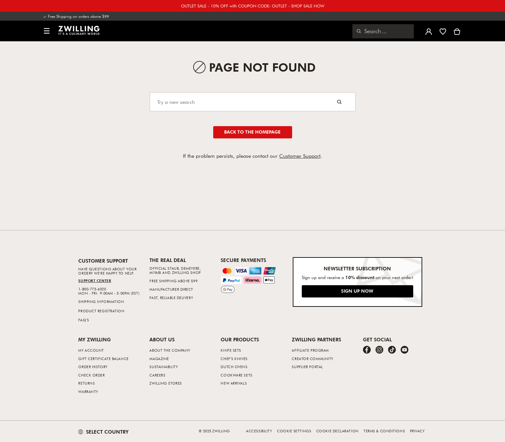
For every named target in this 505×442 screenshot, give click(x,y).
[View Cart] (457, 30)
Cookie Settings (294, 430)
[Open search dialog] (383, 31)
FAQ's (83, 319)
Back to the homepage (252, 132)
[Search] (253, 101)
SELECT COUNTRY (103, 431)
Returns (86, 383)
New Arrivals (234, 383)
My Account (91, 350)
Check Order (91, 375)
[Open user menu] (429, 30)
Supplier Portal (307, 366)
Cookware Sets (236, 375)
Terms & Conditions (384, 430)
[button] (47, 31)
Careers (157, 375)
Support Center (94, 280)
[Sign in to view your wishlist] (443, 30)
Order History (92, 366)
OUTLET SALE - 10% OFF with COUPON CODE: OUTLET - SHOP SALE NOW (252, 5)
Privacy (417, 430)
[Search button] (339, 101)
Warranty (88, 391)
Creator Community (312, 358)
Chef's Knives (234, 358)
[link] (79, 30)
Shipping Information (101, 301)
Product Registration (101, 310)
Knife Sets (231, 350)
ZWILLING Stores (165, 383)
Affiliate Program (310, 350)
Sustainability (163, 366)
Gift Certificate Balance (103, 358)
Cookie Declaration (337, 430)
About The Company (169, 350)
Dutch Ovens (234, 366)
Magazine (159, 358)
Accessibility (259, 430)
